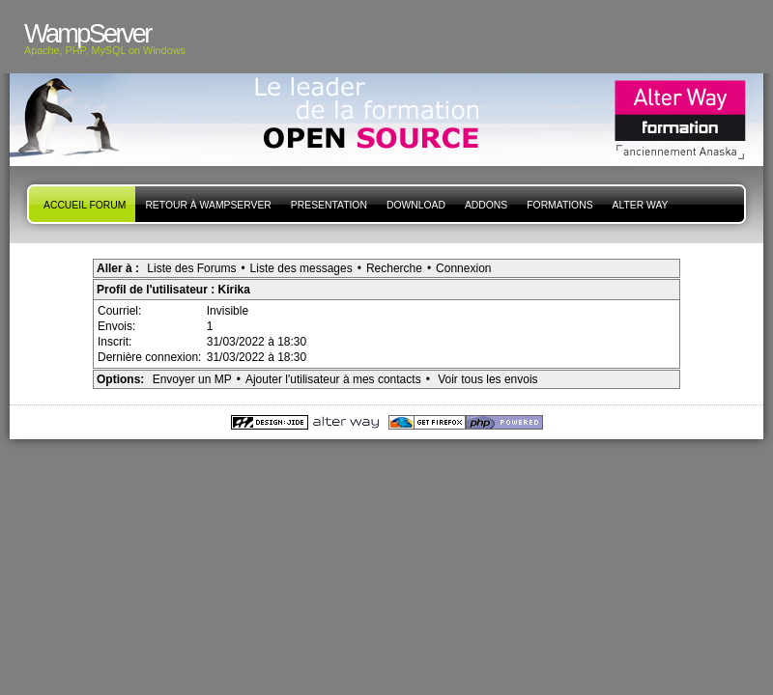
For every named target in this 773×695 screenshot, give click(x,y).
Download (415, 205)
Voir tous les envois (487, 379)
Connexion (463, 268)
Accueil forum (84, 205)
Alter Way (641, 205)
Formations (559, 205)
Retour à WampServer (208, 205)
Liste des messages (301, 268)
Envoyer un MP (192, 379)
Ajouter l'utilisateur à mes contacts (333, 379)
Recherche (394, 268)
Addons (486, 205)
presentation (329, 205)
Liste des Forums (191, 268)
